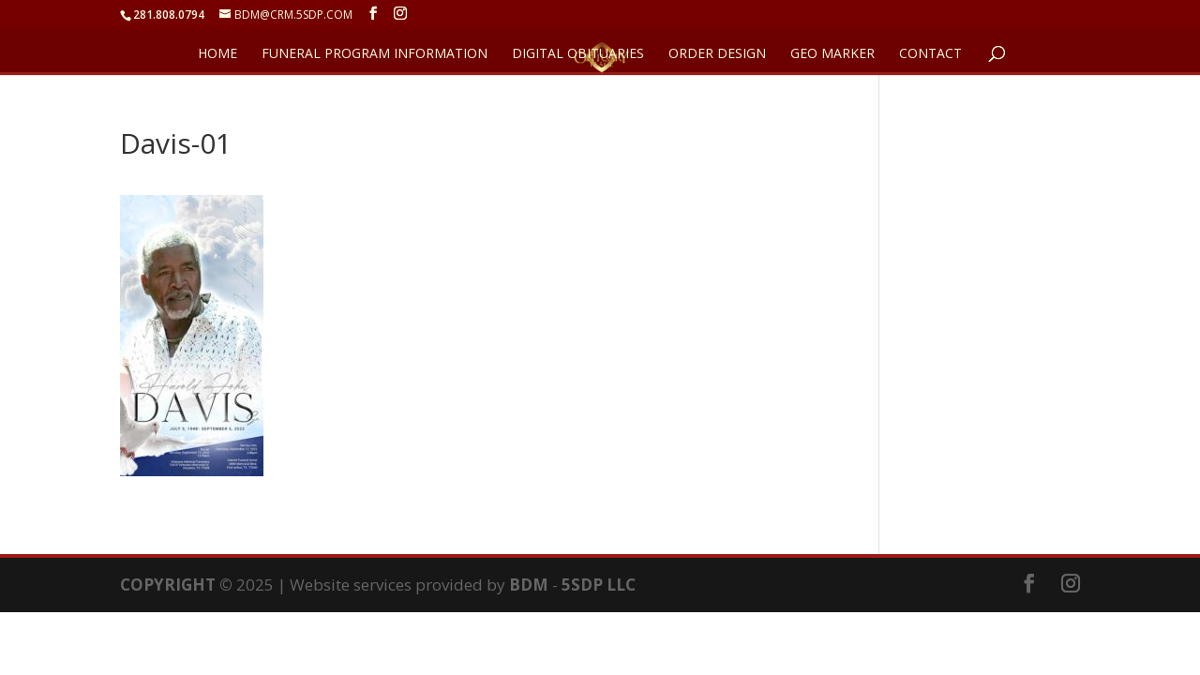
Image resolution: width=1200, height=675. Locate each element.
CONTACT (930, 54)
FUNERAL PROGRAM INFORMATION (375, 54)
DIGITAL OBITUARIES (578, 54)
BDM (528, 584)
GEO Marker (832, 54)
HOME (217, 54)
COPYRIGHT (168, 584)
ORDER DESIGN (717, 54)
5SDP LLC (599, 584)
